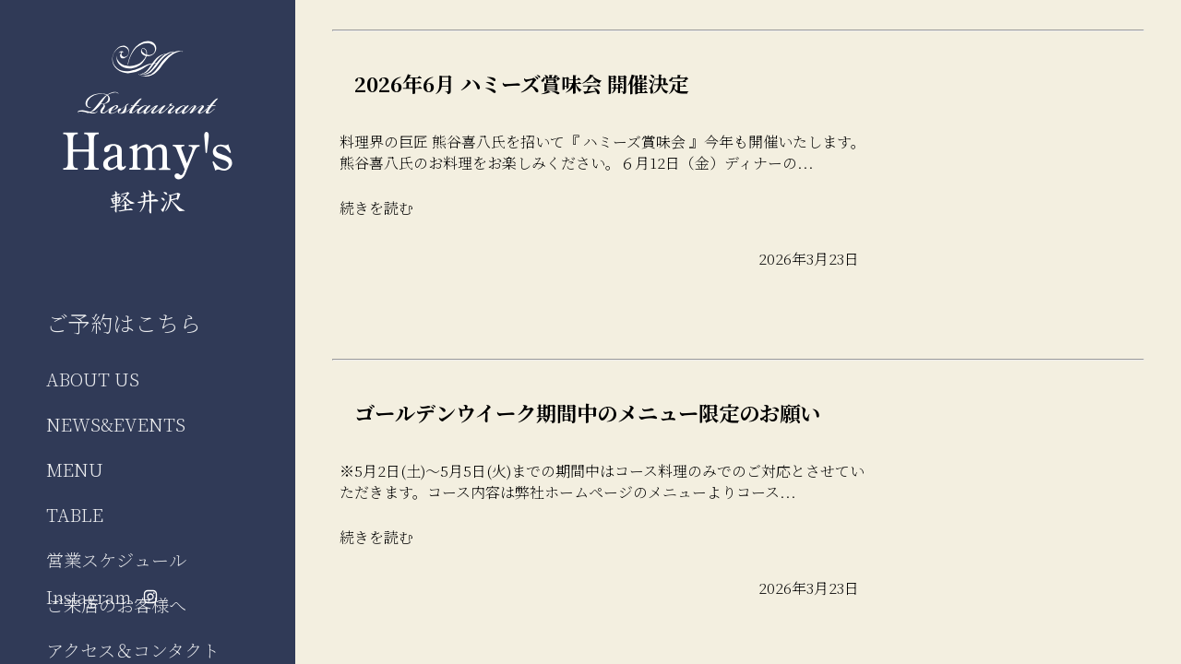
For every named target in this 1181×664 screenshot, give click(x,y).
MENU (74, 468)
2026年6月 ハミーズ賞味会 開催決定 (521, 83)
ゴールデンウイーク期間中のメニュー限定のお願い (587, 412)
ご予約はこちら (123, 322)
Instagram (102, 596)
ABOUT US (92, 378)
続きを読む (376, 208)
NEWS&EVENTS (115, 423)
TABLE (74, 514)
